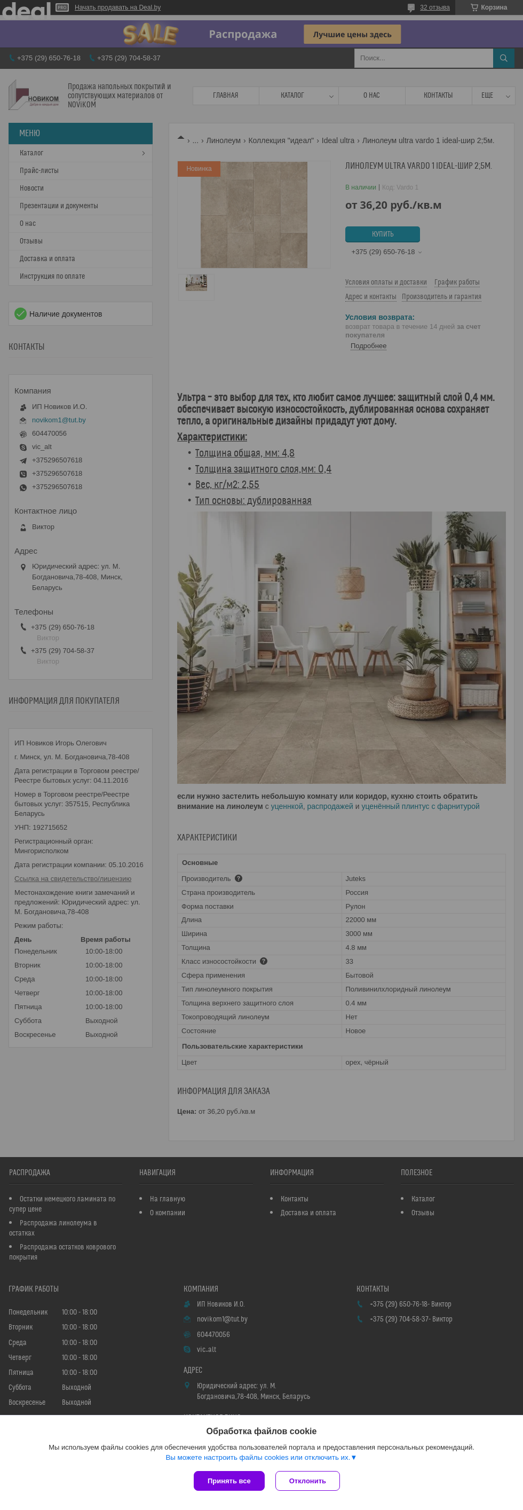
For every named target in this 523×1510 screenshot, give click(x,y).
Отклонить (307, 1481)
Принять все (229, 1481)
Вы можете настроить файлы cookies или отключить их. (257, 1457)
